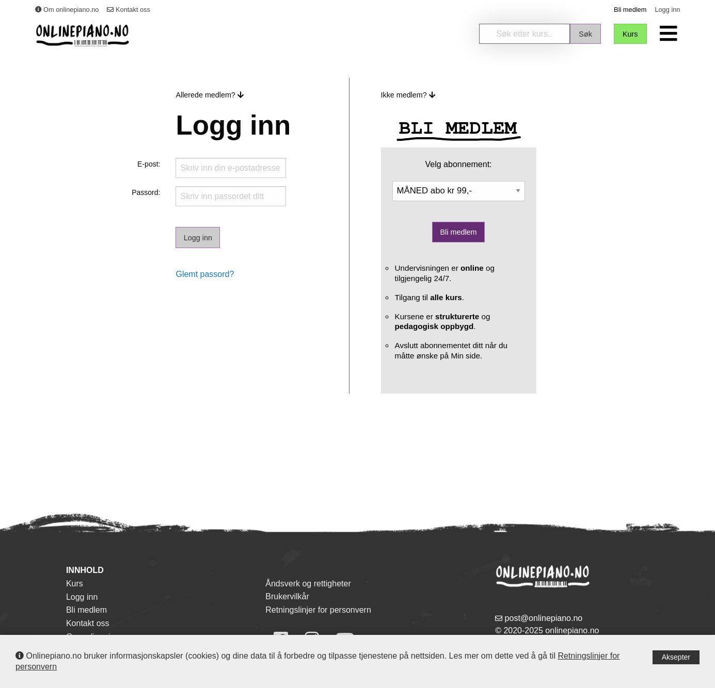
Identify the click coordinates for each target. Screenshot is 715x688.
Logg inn (667, 9)
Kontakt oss (128, 9)
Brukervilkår (287, 596)
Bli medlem (630, 9)
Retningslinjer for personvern (318, 609)
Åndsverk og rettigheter (308, 583)
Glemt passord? (205, 274)
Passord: (146, 192)
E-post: (148, 164)
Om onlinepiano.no (67, 9)
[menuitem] (670, 33)
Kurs (74, 583)
